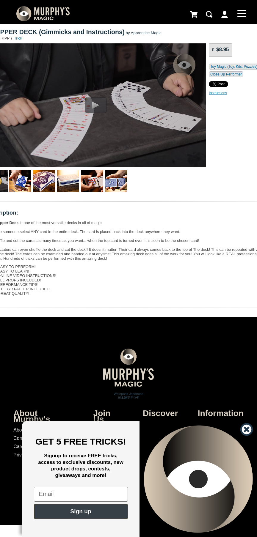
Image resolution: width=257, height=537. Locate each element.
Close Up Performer (226, 74)
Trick (18, 38)
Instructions (218, 93)
